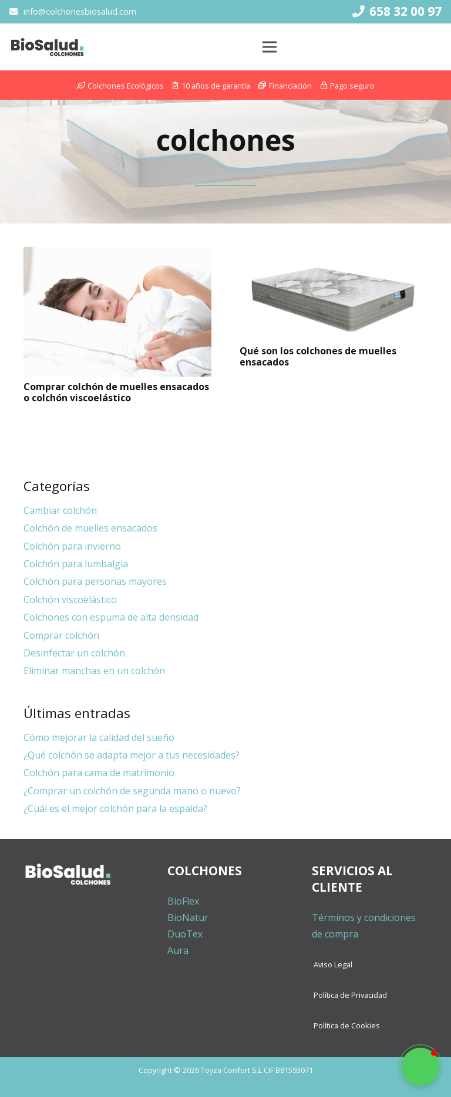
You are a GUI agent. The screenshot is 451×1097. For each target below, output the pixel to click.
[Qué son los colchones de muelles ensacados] (334, 294)
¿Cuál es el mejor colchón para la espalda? (115, 808)
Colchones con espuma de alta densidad (110, 617)
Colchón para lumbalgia (75, 563)
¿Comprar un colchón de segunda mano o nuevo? (132, 790)
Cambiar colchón (60, 510)
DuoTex (185, 933)
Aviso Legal (333, 964)
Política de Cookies (347, 1025)
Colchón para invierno (72, 546)
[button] (420, 1066)
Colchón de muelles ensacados (90, 528)
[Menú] (269, 47)
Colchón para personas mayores (95, 581)
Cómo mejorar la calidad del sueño (98, 737)
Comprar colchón (61, 635)
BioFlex (183, 901)
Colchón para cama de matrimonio (98, 772)
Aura (178, 950)
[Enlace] (47, 47)
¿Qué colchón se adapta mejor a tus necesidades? (131, 755)
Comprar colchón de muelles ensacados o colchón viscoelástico (116, 392)
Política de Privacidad (350, 995)
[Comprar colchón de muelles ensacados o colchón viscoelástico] (117, 311)
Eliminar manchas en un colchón (94, 670)
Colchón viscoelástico (70, 599)
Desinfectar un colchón (74, 652)
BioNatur (187, 917)
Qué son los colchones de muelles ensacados (318, 356)
